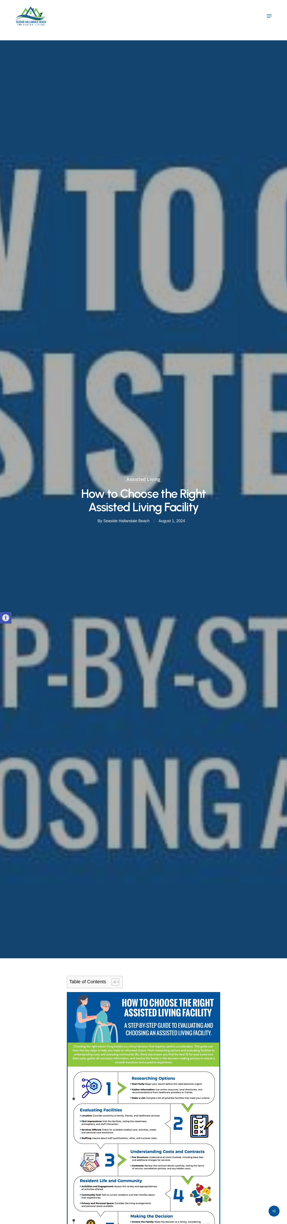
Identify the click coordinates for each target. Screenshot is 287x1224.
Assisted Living (143, 479)
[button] (5, 618)
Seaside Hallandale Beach (126, 521)
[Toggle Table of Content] (113, 982)
